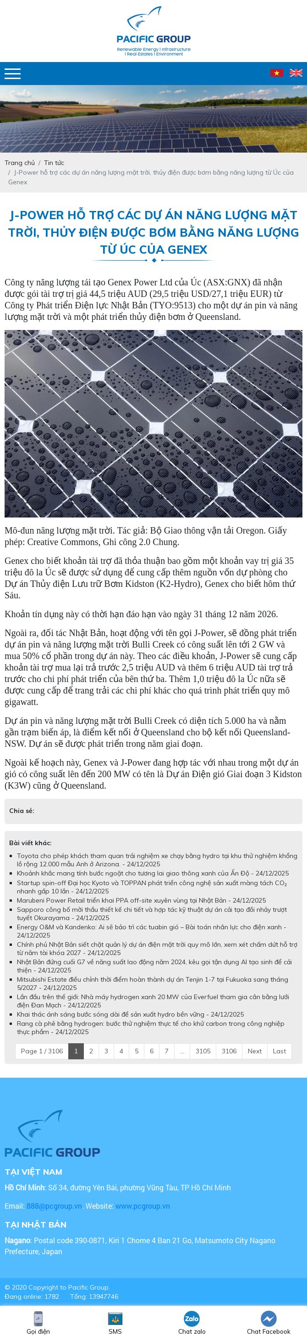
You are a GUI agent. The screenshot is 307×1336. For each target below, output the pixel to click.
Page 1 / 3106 (42, 1051)
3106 (229, 1051)
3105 (203, 1051)
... (182, 1051)
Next (255, 1051)
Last (279, 1051)
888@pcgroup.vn (54, 1206)
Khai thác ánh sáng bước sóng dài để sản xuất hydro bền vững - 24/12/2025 (130, 1014)
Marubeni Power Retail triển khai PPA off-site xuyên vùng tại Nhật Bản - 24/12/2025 (141, 900)
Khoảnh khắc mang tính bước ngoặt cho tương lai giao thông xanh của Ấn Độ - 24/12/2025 (153, 873)
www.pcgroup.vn (143, 1206)
